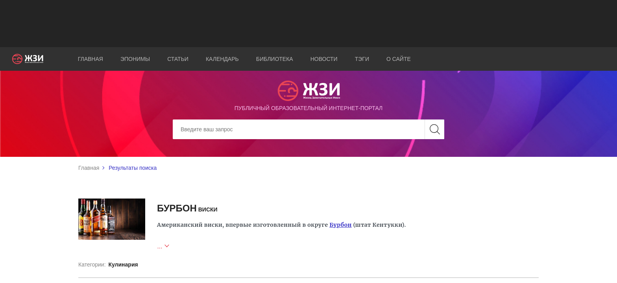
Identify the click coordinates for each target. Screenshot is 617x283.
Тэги (362, 59)
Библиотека (274, 59)
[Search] (308, 129)
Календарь (222, 59)
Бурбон (340, 224)
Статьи (177, 59)
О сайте (398, 59)
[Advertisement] (308, 23)
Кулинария (123, 264)
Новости (324, 59)
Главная (90, 59)
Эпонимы (135, 59)
